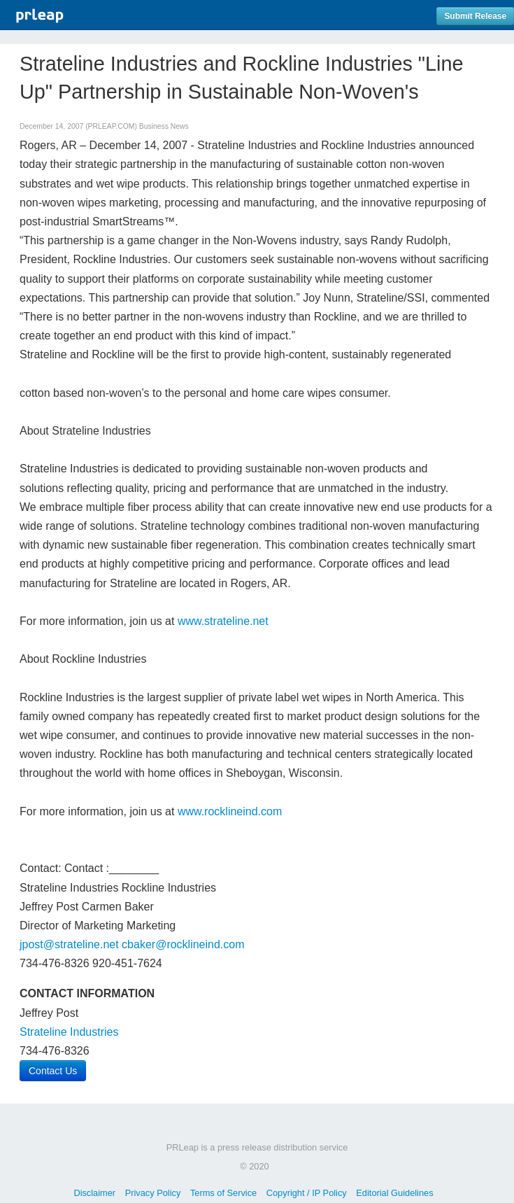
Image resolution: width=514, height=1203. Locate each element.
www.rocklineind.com (230, 811)
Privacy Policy (153, 1193)
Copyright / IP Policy (306, 1193)
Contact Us (53, 1070)
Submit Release (475, 16)
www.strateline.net (223, 621)
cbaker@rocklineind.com (183, 944)
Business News (164, 126)
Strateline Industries (69, 1032)
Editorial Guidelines (394, 1193)
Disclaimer (94, 1193)
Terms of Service (223, 1193)
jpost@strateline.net (69, 944)
